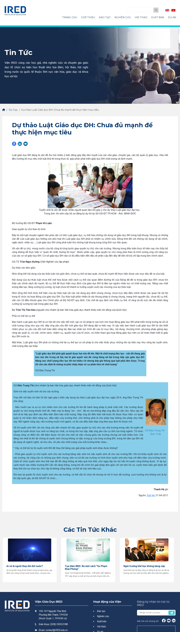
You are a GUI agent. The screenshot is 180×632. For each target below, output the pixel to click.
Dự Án (172, 17)
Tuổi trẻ (150, 495)
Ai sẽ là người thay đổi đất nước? (24, 566)
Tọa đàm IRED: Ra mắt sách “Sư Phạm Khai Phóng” (86, 567)
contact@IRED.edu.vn (57, 630)
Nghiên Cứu (122, 17)
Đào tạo (101, 611)
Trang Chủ (69, 17)
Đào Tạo (105, 17)
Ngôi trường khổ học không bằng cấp (144, 566)
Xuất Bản (157, 17)
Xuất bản (101, 621)
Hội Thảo (141, 17)
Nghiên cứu (103, 616)
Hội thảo (101, 626)
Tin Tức (13, 110)
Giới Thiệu (88, 17)
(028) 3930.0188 (59, 624)
